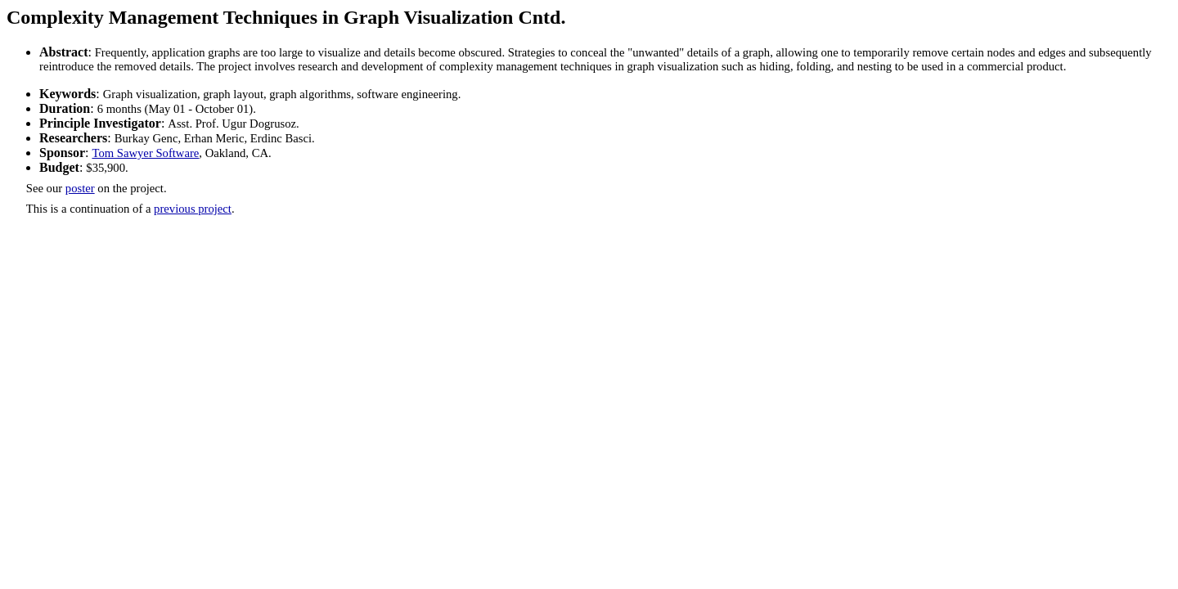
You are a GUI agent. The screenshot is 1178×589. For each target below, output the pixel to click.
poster (80, 188)
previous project (193, 208)
